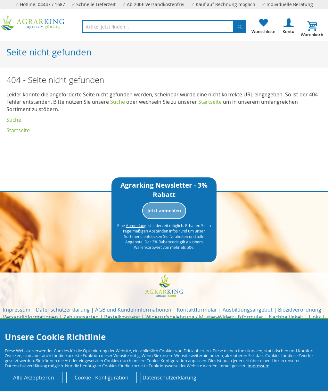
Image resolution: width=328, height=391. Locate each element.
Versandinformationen (30, 317)
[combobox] (164, 26)
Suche (117, 101)
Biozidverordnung (299, 309)
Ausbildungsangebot (248, 309)
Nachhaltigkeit (286, 317)
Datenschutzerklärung (63, 309)
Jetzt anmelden (164, 211)
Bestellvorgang (122, 317)
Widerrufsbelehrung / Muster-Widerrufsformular (204, 317)
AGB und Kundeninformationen (133, 309)
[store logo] (33, 23)
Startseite (210, 101)
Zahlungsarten (81, 317)
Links (315, 317)
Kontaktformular (197, 309)
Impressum (16, 309)
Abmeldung (136, 225)
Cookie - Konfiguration (101, 377)
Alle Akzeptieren (33, 377)
